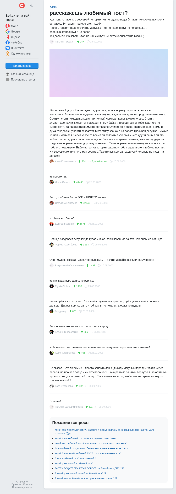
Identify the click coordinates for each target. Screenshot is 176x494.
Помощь (27, 484)
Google (13, 31)
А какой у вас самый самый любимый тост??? (80, 473)
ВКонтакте (15, 48)
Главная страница (20, 74)
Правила (16, 484)
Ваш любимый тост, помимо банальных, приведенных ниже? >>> (91, 448)
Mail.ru (12, 26)
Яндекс (13, 37)
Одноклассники (18, 53)
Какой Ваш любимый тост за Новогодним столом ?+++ (85, 438)
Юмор (53, 6)
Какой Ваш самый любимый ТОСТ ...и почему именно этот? (88, 453)
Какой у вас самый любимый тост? (74, 463)
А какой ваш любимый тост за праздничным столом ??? (86, 478)
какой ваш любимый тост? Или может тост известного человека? (91, 443)
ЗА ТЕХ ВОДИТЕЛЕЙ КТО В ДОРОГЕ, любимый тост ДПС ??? (89, 468)
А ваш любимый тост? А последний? (75, 458)
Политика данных (22, 487)
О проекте (22, 481)
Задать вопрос (22, 65)
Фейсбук (14, 42)
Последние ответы (20, 80)
